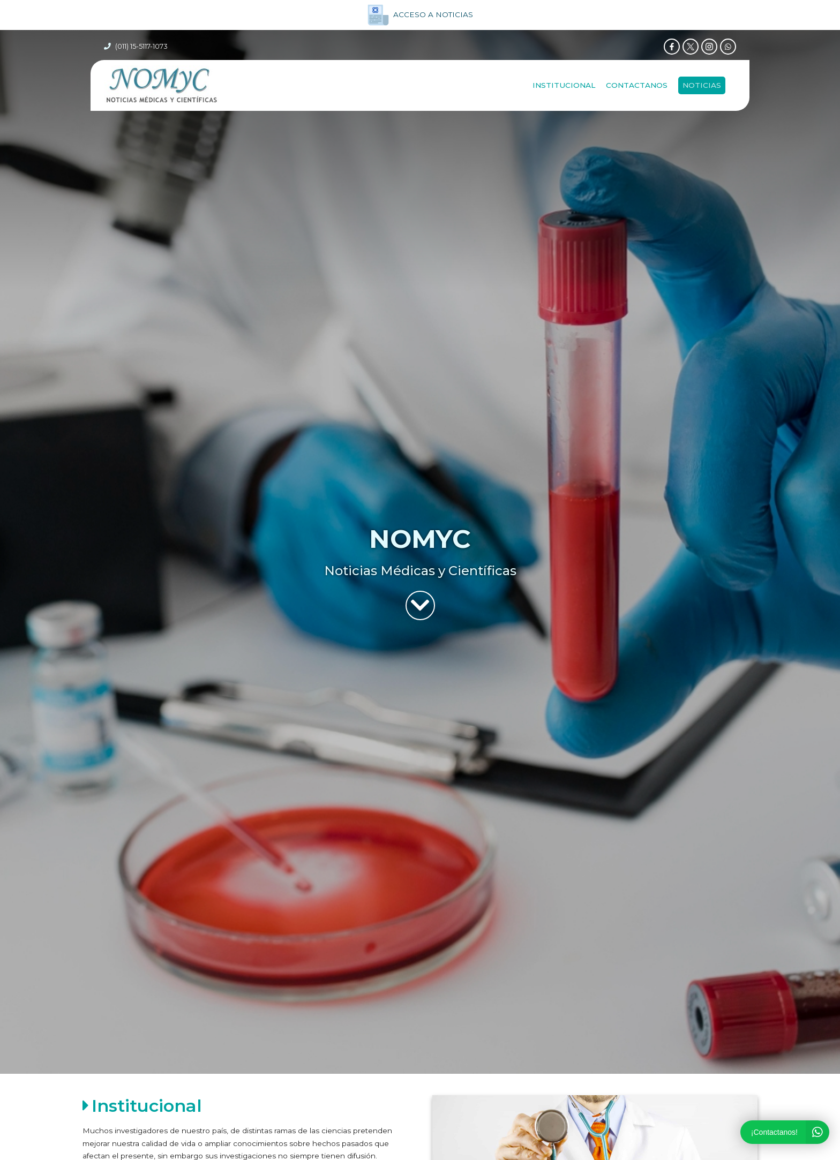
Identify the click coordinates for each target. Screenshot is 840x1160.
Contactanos (637, 85)
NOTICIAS (701, 85)
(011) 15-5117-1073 (141, 46)
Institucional (563, 85)
